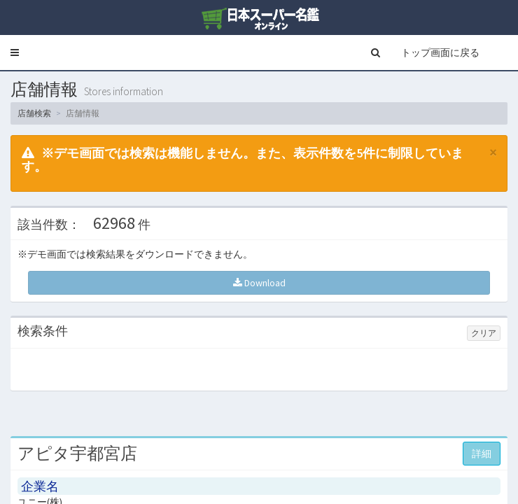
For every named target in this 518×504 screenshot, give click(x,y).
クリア (483, 333)
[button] (14, 52)
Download (259, 282)
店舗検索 (34, 113)
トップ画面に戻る (440, 52)
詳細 (481, 453)
